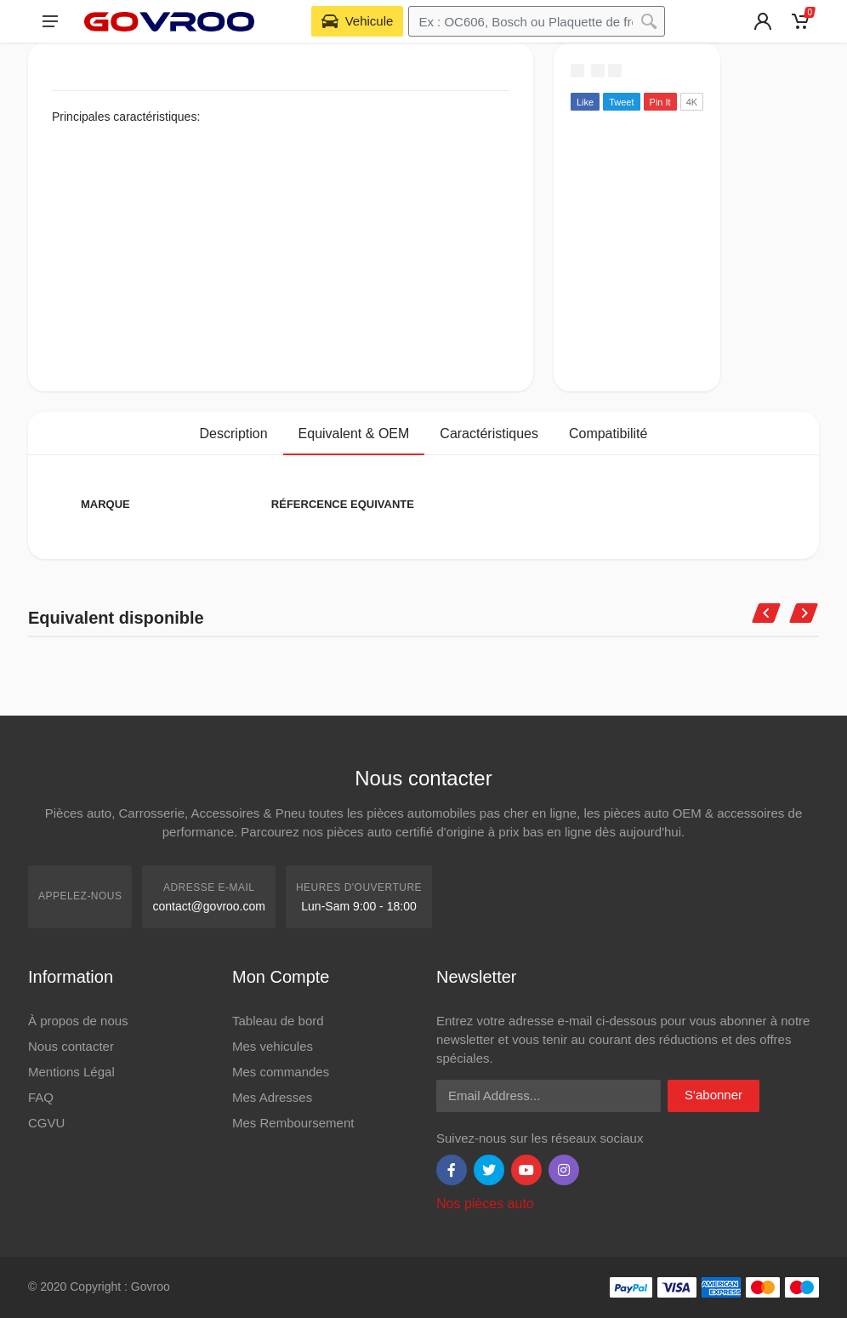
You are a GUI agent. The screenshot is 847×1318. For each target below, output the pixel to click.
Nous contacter (71, 1046)
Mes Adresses (272, 1097)
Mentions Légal (71, 1071)
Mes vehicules (272, 1046)
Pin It (660, 102)
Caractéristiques (489, 433)
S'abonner (713, 1094)
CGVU (46, 1122)
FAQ (41, 1097)
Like (585, 102)
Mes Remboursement (293, 1122)
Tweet (621, 102)
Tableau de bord (278, 1020)
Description (234, 433)
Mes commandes (280, 1071)
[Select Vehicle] (357, 21)
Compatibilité (608, 433)
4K (691, 102)
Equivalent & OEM (354, 433)
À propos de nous (78, 1020)
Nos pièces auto (485, 1203)
